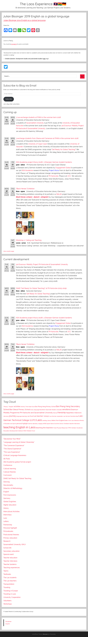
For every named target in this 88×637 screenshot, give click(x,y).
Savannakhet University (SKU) (14, 544)
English (6, 492)
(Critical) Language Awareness (14, 455)
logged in (14, 44)
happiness (70, 413)
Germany (6, 498)
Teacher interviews (10, 561)
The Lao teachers (9, 581)
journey (12, 416)
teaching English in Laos (19, 427)
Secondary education (11, 551)
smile (44, 423)
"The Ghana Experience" (12, 449)
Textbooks (7, 574)
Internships (7, 515)
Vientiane (73, 427)
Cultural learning (9, 468)
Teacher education (10, 558)
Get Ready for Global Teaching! (64, 149)
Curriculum (7, 475)
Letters (6, 521)
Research (6, 541)
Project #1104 (54, 170)
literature (77, 420)
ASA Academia (27, 170)
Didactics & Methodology (12, 488)
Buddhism (42, 409)
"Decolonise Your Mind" (12, 439)
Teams (5, 571)
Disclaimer (8, 621)
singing (40, 423)
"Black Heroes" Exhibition (25, 189)
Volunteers (7, 601)
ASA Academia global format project (17, 462)
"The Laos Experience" (11, 452)
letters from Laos (69, 420)
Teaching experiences (11, 567)
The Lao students (9, 577)
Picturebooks (8, 531)
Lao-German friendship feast (70, 416)
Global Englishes (9, 501)
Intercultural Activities (11, 511)
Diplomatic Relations (51, 409)
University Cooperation (12, 597)
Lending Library (46, 420)
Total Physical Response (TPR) (62, 428)
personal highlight (22, 423)
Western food (31, 430)
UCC (69, 176)
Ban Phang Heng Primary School (45, 406)
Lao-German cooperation (56, 416)
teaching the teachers (44, 428)
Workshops (7, 604)
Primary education (10, 538)
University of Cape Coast (37, 144)
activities (17, 406)
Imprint (8, 624)
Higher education (9, 505)
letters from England (58, 420)
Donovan (45, 634)
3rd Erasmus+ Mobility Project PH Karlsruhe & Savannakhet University (42, 264)
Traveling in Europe (10, 591)
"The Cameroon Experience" (13, 445)
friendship (62, 413)
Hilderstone (77, 413)
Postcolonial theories (11, 535)
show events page (8, 251)
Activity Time (24, 406)
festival (55, 413)
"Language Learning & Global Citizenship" (18, 442)
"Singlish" (11, 406)
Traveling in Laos (9, 594)
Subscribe (9, 99)
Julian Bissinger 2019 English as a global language (24, 20)
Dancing (6, 482)
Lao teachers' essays (41, 416)
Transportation (8, 584)
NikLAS (59, 194)
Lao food (30, 416)
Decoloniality (8, 485)
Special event (8, 554)
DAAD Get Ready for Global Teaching (17, 478)
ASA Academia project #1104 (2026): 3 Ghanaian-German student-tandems (44, 162)
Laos (39, 420)
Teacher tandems (9, 564)
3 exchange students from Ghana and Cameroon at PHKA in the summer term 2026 (47, 138)
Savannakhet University (35, 123)
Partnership (7, 525)
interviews (6, 416)
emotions (66, 409)
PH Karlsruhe (53, 176)
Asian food (32, 406)
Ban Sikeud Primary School (20, 409)
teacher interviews (74, 423)
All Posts (6, 459)
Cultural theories (9, 472)
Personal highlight (10, 528)
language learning (21, 416)
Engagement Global (63, 168)
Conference (7, 465)
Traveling (6, 587)
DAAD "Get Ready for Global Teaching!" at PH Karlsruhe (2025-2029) (41, 288)
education (59, 409)
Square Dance (50, 423)
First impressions (9, 495)
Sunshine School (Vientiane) (61, 423)
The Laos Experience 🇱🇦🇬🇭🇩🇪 (43, 4)
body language (34, 409)
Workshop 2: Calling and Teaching (28, 240)
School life (7, 548)
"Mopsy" (5, 406)
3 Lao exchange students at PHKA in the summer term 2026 (38, 117)
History (6, 508)
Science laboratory (33, 423)
